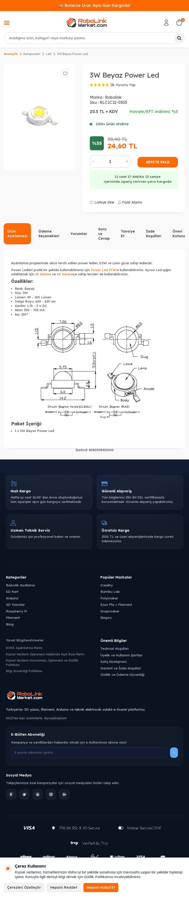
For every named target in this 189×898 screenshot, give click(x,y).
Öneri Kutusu (179, 233)
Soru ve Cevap (104, 234)
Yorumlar (78, 234)
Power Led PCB (103, 270)
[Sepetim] (179, 22)
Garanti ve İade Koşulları (120, 668)
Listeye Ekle (102, 202)
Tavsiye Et (128, 233)
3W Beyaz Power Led (72, 54)
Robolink (113, 97)
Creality (106, 585)
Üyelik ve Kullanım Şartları (121, 655)
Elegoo (106, 617)
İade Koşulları (153, 233)
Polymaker (109, 598)
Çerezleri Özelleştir (24, 887)
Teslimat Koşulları (114, 648)
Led (48, 54)
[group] (39, 117)
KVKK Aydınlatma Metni (24, 648)
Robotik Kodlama (20, 585)
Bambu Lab (110, 591)
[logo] (86, 23)
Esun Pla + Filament (116, 604)
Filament (13, 617)
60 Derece (65, 274)
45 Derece (43, 274)
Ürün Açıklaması (17, 233)
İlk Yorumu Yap (123, 85)
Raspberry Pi (16, 611)
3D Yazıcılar (15, 604)
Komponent (31, 54)
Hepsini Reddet (63, 887)
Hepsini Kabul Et (101, 887)
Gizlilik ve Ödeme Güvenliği (122, 674)
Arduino (12, 598)
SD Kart (12, 591)
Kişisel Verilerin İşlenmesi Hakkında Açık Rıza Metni (45, 654)
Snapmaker (109, 611)
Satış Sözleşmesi (113, 661)
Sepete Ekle (158, 162)
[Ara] (179, 38)
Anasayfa (11, 54)
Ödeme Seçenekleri (48, 233)
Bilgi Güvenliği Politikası (24, 671)
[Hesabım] (166, 22)
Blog (10, 624)
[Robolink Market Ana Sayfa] (94, 696)
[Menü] (6, 23)
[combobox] (94, 38)
